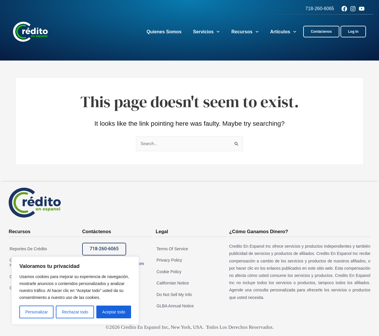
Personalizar (36, 312)
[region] (75, 290)
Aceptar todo (113, 312)
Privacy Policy (168, 260)
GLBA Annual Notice (174, 305)
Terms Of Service (171, 249)
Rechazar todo (75, 312)
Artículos (283, 31)
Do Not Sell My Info (173, 294)
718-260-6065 (319, 8)
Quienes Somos (163, 31)
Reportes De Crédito (27, 249)
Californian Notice (172, 282)
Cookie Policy (168, 271)
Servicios (206, 31)
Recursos (245, 31)
